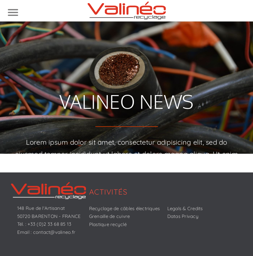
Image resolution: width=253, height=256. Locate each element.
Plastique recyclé (108, 224)
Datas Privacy (183, 216)
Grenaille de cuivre (109, 216)
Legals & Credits (185, 208)
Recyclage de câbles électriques (124, 208)
